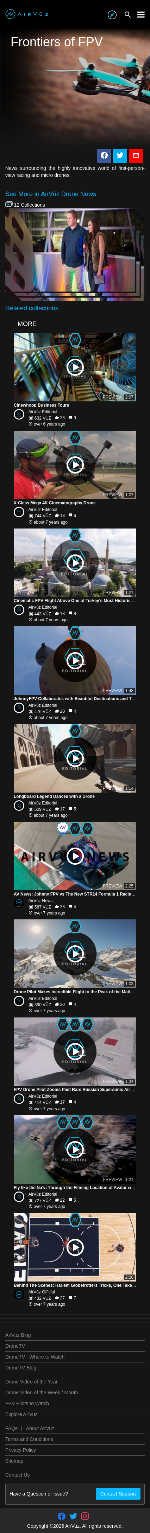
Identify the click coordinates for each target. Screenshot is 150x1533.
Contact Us (17, 1475)
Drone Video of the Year (31, 1381)
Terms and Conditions (29, 1439)
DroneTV (15, 1346)
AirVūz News (41, 900)
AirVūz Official (42, 1292)
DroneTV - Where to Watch (34, 1357)
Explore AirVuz (21, 1414)
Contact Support (118, 1494)
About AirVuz (40, 1428)
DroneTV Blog (20, 1367)
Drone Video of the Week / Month (41, 1392)
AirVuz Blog (18, 1335)
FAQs (11, 1428)
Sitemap (14, 1461)
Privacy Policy (20, 1450)
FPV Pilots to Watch (27, 1403)
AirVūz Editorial (43, 411)
